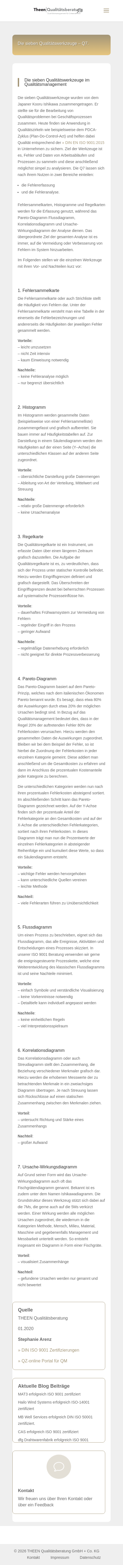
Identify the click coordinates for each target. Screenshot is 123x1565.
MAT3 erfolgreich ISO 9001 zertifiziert (49, 1394)
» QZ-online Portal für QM (42, 1361)
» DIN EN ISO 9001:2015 (83, 142)
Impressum (60, 1557)
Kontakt (26, 1490)
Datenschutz (90, 1557)
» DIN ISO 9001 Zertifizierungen (48, 1350)
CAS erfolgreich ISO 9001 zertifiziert (48, 1432)
